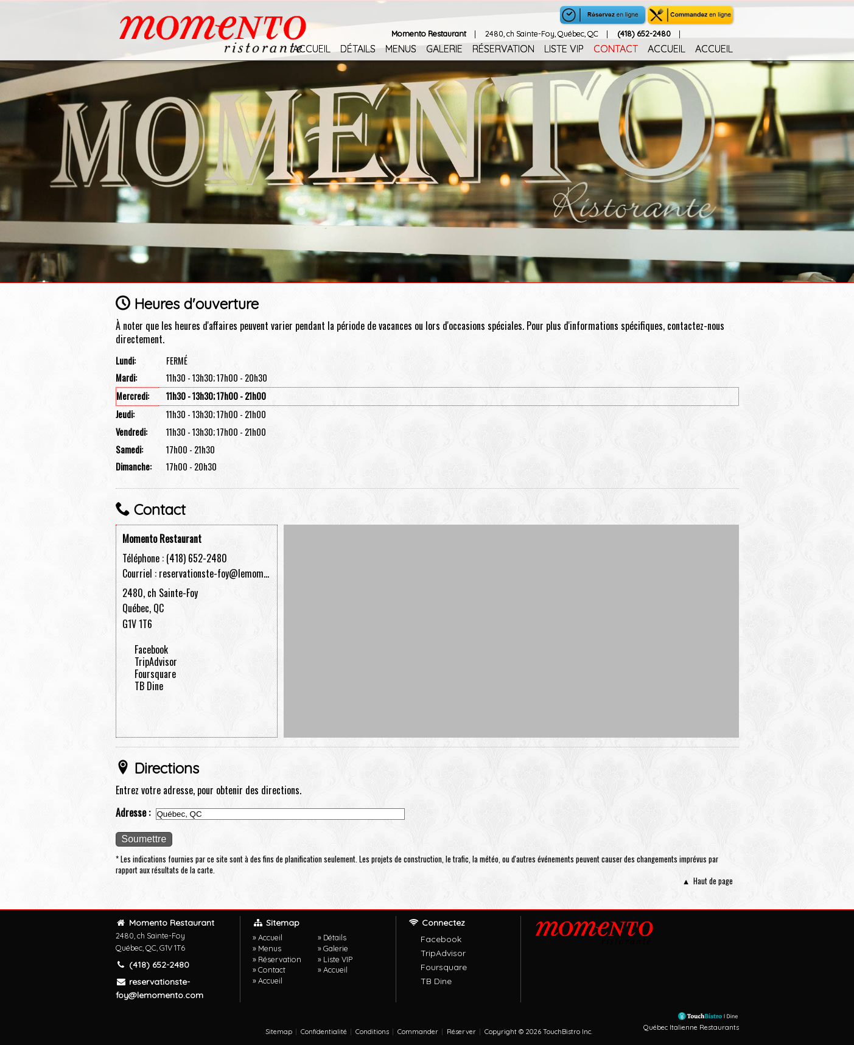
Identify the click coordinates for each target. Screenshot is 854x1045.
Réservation (503, 49)
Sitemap (278, 1031)
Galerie (444, 49)
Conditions (372, 1031)
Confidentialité (324, 1031)
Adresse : (133, 812)
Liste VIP (564, 49)
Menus (400, 49)
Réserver (461, 1031)
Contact (615, 49)
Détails (358, 49)
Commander (417, 1031)
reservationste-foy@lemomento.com (228, 573)
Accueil (312, 49)
